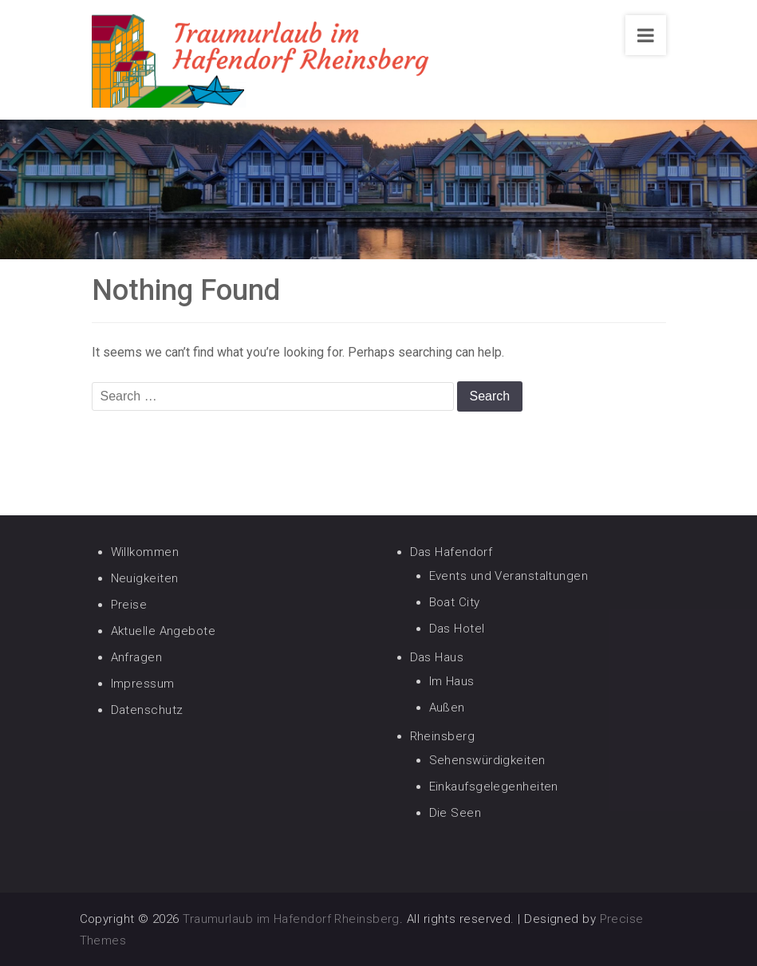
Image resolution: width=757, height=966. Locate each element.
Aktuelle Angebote (163, 631)
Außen (447, 707)
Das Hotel (457, 628)
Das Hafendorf (451, 552)
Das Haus (437, 657)
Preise (129, 604)
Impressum (143, 683)
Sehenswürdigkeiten (487, 760)
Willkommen (145, 552)
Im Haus (452, 681)
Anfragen (137, 657)
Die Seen (455, 813)
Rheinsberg (442, 736)
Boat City (454, 602)
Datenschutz (147, 710)
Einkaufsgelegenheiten (493, 786)
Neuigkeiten (145, 578)
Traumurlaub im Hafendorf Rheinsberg (291, 919)
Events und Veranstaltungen (509, 576)
